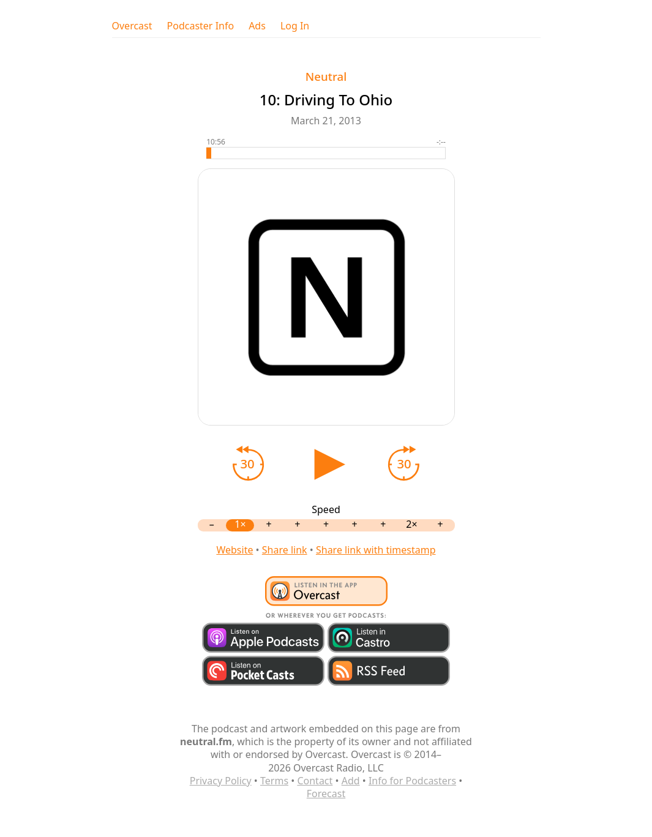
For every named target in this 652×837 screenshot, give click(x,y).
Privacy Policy (221, 780)
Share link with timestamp (376, 550)
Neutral (326, 76)
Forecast (326, 793)
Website (234, 550)
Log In (294, 26)
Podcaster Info (200, 26)
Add (351, 780)
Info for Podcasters (412, 780)
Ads (257, 26)
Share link (284, 550)
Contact (314, 780)
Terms (274, 780)
